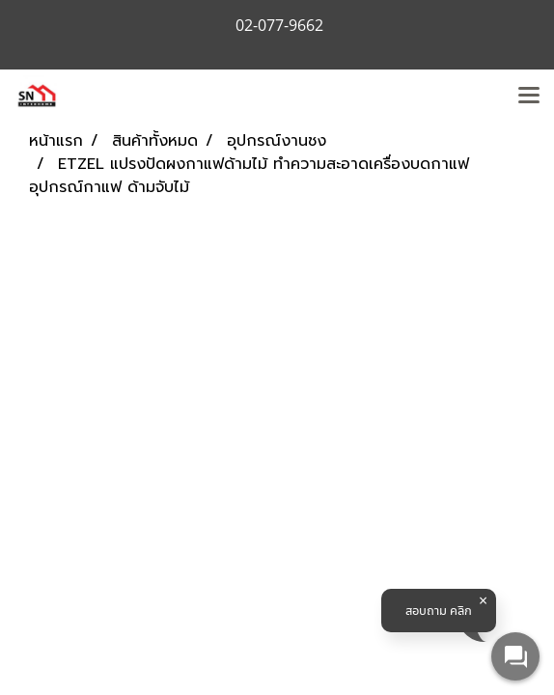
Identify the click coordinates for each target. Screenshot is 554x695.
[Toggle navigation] (529, 96)
